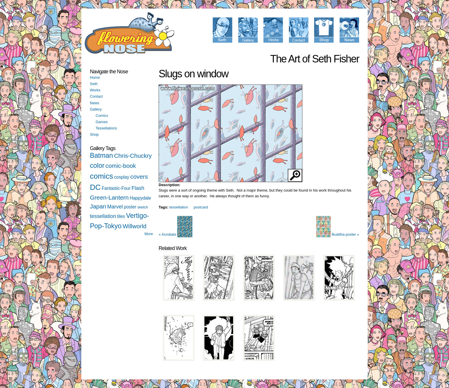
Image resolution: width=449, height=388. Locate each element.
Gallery (96, 109)
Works (95, 90)
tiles (121, 216)
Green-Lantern (109, 197)
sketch (142, 207)
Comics (102, 115)
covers (139, 176)
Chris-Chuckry (133, 155)
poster (130, 206)
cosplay (121, 177)
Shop (94, 134)
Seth (94, 84)
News (94, 103)
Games (102, 122)
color (97, 165)
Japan (98, 206)
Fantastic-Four (116, 188)
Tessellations (106, 128)
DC (95, 187)
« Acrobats (175, 234)
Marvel (115, 207)
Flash (137, 188)
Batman (101, 155)
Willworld (134, 226)
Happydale (140, 198)
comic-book (120, 165)
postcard (201, 207)
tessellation (103, 216)
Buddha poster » (337, 234)
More (148, 234)
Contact (96, 96)
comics (101, 176)
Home (95, 77)
